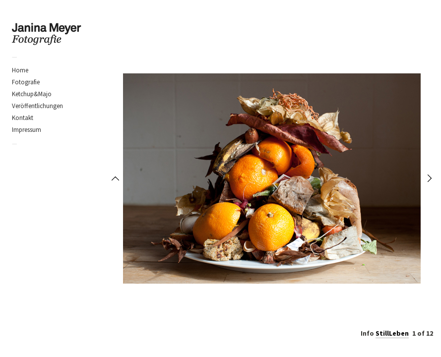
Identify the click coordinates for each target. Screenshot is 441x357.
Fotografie (26, 82)
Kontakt (22, 118)
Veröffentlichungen (37, 106)
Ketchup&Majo (32, 94)
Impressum (26, 129)
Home (20, 70)
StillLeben (392, 333)
